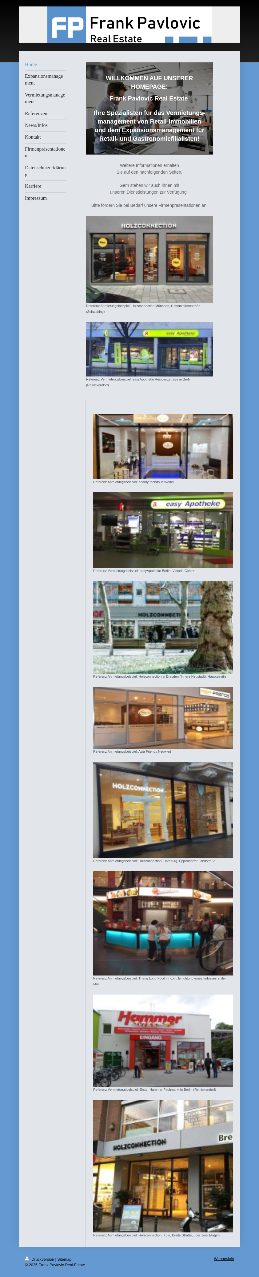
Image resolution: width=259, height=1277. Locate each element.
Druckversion (40, 1259)
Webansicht (224, 1259)
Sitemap (64, 1259)
